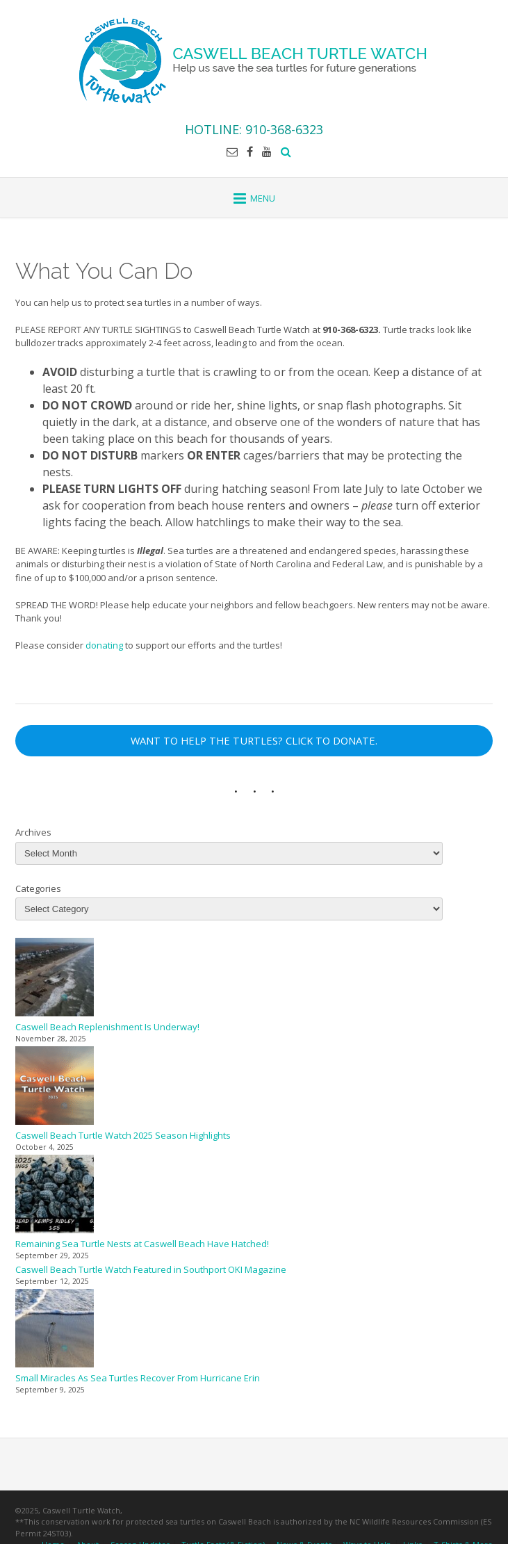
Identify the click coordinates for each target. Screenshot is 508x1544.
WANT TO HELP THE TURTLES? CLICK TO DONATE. (254, 740)
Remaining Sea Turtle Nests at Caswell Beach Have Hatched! (142, 1243)
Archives (33, 832)
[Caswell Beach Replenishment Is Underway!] (54, 979)
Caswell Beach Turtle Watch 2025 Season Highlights (123, 1135)
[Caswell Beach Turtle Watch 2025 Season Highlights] (54, 1087)
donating (104, 645)
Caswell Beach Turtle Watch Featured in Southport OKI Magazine (150, 1269)
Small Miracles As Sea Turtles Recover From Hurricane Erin (137, 1378)
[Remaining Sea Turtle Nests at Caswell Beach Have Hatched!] (54, 1196)
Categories (38, 888)
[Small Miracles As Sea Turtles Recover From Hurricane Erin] (54, 1330)
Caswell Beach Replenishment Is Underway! (107, 1027)
